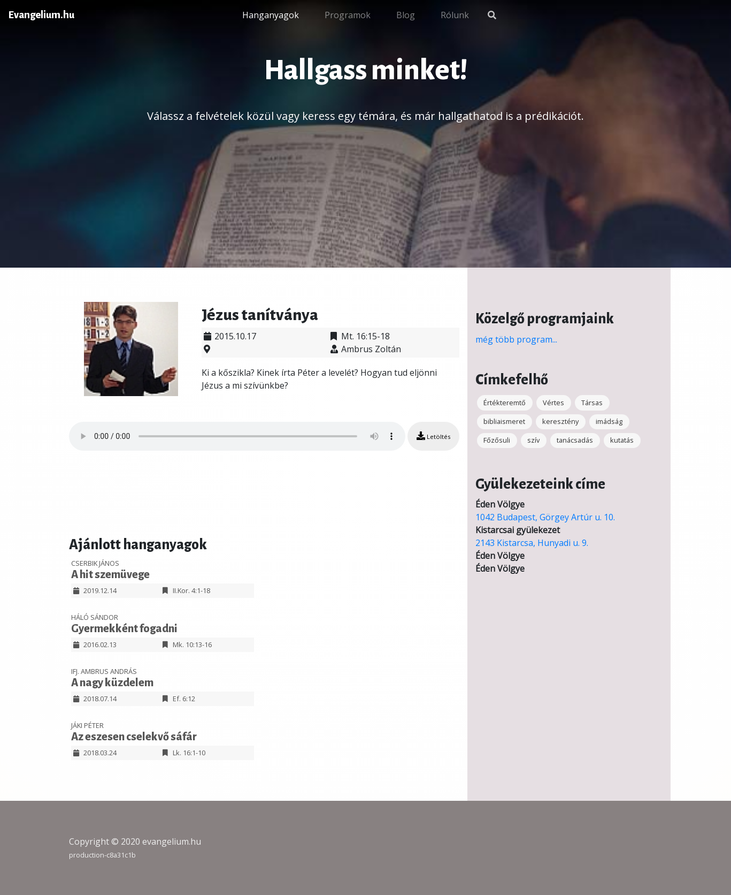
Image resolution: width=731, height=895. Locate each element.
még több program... (516, 339)
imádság (609, 421)
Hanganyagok (270, 15)
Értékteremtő (504, 402)
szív (533, 440)
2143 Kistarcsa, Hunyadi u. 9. (531, 543)
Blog (405, 15)
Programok (348, 15)
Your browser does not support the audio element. (237, 436)
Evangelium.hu (41, 15)
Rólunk (455, 15)
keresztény (560, 421)
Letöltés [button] (433, 436)
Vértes (553, 402)
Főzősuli (496, 440)
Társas (592, 402)
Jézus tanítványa (260, 314)
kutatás (622, 440)
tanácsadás (575, 440)
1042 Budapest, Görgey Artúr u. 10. (545, 517)
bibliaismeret (504, 421)
